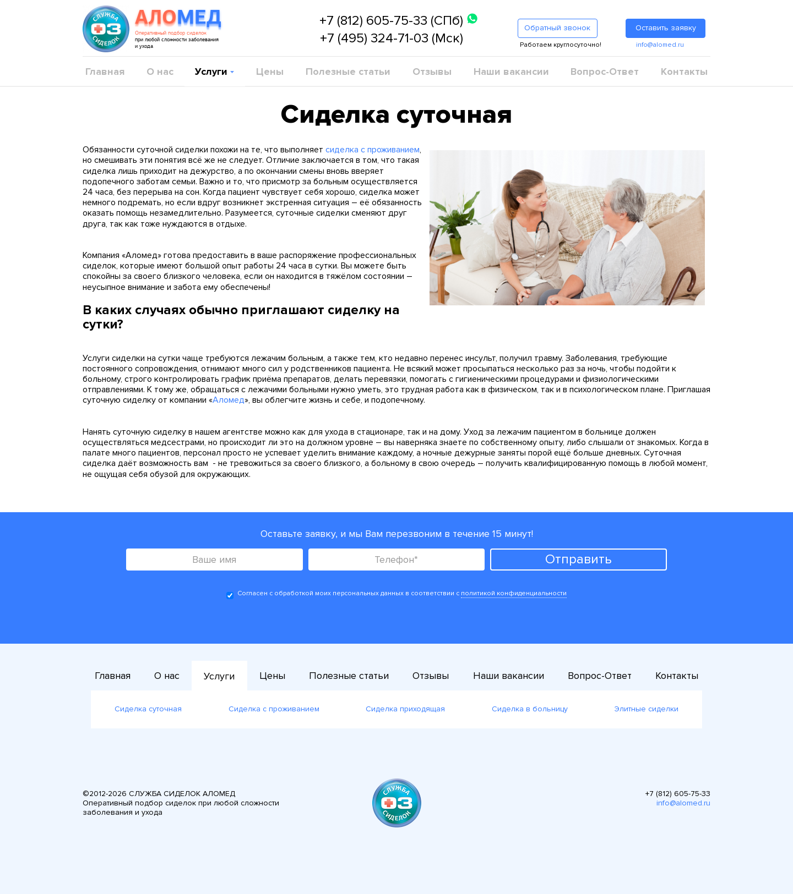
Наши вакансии (511, 71)
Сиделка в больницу (530, 709)
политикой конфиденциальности (514, 593)
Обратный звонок (557, 27)
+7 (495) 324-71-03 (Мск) (391, 38)
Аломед (229, 399)
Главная (104, 71)
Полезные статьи (348, 71)
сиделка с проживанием (372, 149)
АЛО (178, 19)
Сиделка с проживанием (274, 709)
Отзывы (432, 71)
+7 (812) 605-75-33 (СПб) (391, 21)
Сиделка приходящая (405, 709)
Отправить (578, 559)
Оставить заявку (666, 27)
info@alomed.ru (660, 45)
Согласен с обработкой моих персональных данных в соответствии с (396, 594)
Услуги (212, 71)
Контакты (684, 71)
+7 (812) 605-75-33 (677, 793)
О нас (159, 71)
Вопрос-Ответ (605, 71)
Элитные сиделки (646, 709)
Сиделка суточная (148, 709)
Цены (270, 71)
